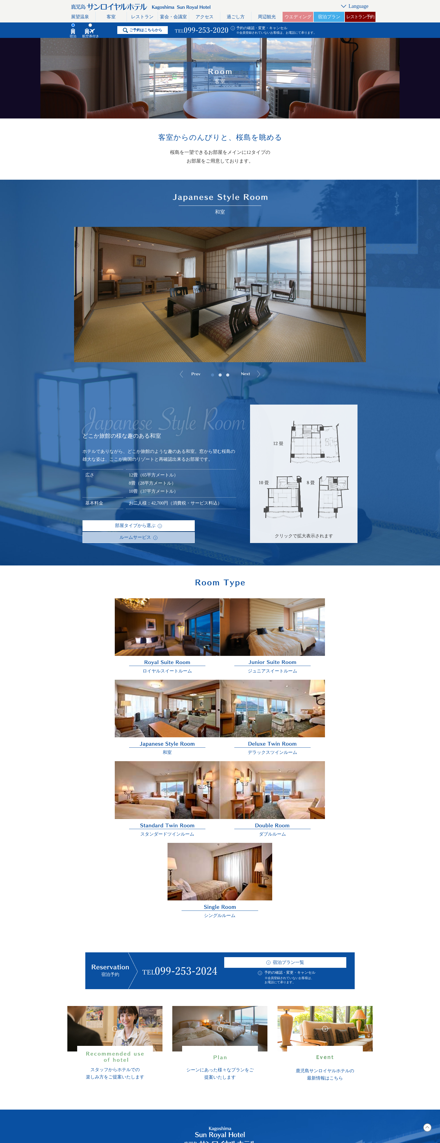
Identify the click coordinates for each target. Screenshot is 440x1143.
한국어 (337, 1062)
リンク (276, 1039)
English (338, 1028)
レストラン (142, 16)
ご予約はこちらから (145, 30)
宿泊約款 (231, 1073)
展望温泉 (80, 16)
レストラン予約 (360, 16)
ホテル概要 (233, 1018)
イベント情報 (235, 1050)
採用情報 (231, 1039)
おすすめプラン (238, 1062)
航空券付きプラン (183, 969)
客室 (111, 16)
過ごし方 (236, 16)
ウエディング (298, 16)
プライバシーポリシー (292, 1050)
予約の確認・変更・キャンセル (261, 28)
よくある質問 (235, 1028)
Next (258, 375)
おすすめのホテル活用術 (176, 1062)
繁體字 (337, 1039)
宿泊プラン (329, 16)
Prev (183, 375)
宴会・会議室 (173, 16)
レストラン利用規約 (115, 1073)
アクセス (205, 16)
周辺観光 (267, 16)
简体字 (337, 1050)
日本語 (337, 1018)
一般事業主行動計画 (290, 1062)
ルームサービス (164, 525)
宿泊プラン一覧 (288, 745)
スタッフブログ (285, 1018)
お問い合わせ (283, 1028)
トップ (102, 1018)
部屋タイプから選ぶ (107, 525)
